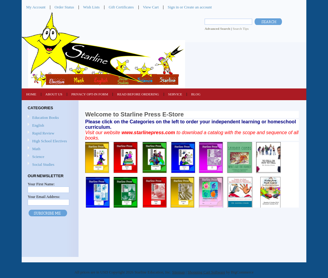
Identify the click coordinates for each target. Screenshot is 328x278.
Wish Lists (91, 7)
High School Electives (49, 141)
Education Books (45, 117)
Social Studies (49, 164)
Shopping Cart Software (206, 272)
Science (49, 156)
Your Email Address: (44, 196)
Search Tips (241, 28)
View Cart (151, 7)
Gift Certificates (121, 7)
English (49, 125)
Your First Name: (41, 184)
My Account (35, 7)
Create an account (198, 7)
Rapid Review (43, 133)
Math (49, 149)
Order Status (64, 7)
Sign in (173, 7)
